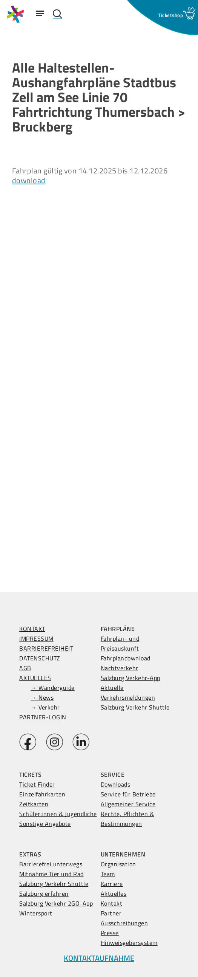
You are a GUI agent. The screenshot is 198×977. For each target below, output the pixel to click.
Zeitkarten (33, 803)
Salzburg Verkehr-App (130, 677)
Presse (110, 932)
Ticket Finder (37, 784)
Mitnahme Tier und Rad (51, 873)
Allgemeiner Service (128, 803)
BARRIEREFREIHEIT (46, 648)
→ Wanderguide (53, 687)
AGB (25, 667)
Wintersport (35, 913)
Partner (111, 913)
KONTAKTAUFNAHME (99, 958)
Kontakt (112, 903)
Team (108, 873)
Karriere (112, 883)
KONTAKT (32, 628)
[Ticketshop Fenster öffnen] (170, 15)
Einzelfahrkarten (42, 794)
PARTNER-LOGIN (42, 717)
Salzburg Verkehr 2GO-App (56, 903)
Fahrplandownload (125, 658)
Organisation (118, 864)
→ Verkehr (45, 707)
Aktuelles (114, 893)
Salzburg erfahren (44, 893)
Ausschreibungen (124, 923)
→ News (42, 697)
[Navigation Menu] (40, 13)
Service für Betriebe (128, 794)
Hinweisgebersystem (129, 942)
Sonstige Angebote (45, 823)
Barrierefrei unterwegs (50, 864)
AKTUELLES (35, 677)
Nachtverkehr (119, 667)
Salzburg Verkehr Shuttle (135, 707)
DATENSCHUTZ (39, 658)
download (29, 180)
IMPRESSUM (36, 638)
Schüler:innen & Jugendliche (58, 813)
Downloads (115, 784)
